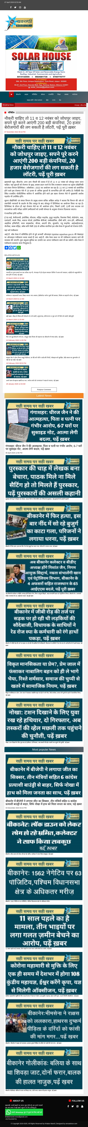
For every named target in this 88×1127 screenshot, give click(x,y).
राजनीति (51, 94)
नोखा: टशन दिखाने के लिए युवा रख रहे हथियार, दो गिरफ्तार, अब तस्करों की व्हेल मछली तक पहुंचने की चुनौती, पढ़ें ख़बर (37, 742)
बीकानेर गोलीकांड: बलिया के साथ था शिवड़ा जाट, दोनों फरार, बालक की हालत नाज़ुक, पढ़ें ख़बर (31, 1090)
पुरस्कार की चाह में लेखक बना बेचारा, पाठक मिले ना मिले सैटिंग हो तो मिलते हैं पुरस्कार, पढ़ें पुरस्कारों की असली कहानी (37, 499)
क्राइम (26, 94)
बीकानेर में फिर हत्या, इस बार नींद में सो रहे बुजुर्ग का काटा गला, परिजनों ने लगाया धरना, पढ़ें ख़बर (31, 546)
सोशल (43, 94)
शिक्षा (59, 94)
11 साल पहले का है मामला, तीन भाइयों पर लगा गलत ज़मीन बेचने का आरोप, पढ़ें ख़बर (29, 948)
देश (60, 100)
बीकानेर (18, 94)
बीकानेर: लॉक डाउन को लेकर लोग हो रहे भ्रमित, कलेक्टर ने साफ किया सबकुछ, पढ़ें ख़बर (29, 854)
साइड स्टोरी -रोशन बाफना (34, 100)
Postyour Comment (44, 390)
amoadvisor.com (71, 1123)
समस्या (66, 94)
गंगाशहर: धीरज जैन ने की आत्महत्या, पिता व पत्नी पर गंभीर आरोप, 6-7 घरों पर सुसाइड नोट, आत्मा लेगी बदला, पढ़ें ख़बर (44, 447)
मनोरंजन (74, 94)
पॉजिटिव (34, 94)
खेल (47, 100)
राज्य (53, 100)
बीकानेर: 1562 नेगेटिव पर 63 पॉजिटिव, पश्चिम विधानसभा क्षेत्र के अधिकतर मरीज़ (28, 901)
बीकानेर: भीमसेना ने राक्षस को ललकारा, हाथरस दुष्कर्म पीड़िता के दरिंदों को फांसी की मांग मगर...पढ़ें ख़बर (33, 1043)
